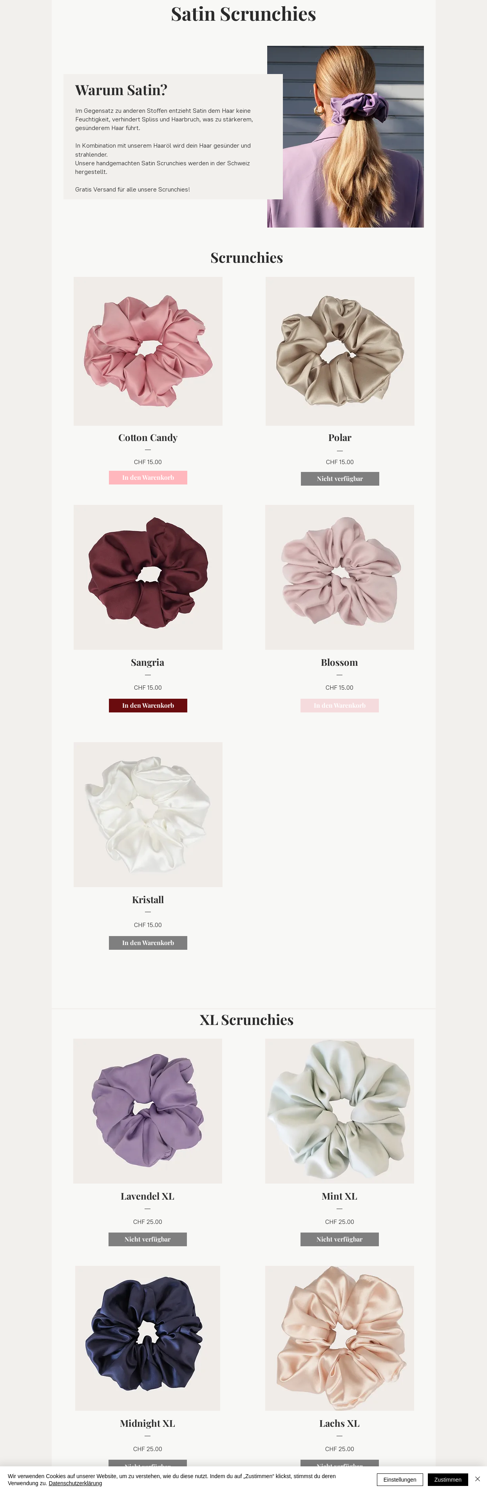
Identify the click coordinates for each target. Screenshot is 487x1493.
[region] (148, 380)
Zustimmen (448, 1480)
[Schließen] (477, 1480)
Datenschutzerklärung (75, 1483)
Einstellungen (400, 1480)
